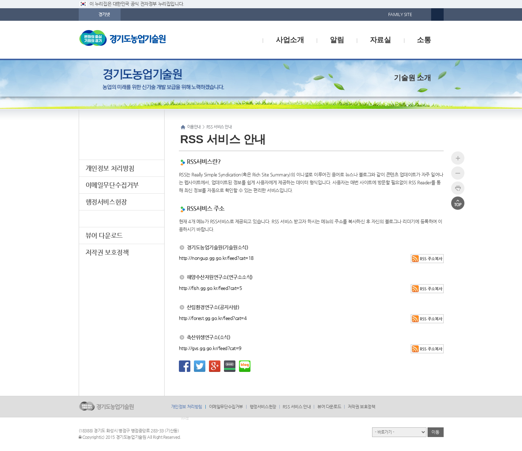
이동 (435, 432)
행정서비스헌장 (106, 201)
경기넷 (104, 14)
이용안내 (121, 131)
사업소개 (290, 40)
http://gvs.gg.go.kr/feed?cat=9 (210, 348)
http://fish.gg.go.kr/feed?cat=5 (210, 288)
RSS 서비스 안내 (107, 218)
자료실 (380, 40)
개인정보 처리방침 (110, 168)
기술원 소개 (412, 78)
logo (138, 40)
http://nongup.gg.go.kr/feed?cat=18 (216, 258)
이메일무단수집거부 (112, 185)
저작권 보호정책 (107, 252)
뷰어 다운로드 (104, 235)
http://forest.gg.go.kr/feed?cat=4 (213, 318)
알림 (337, 40)
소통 (424, 40)
